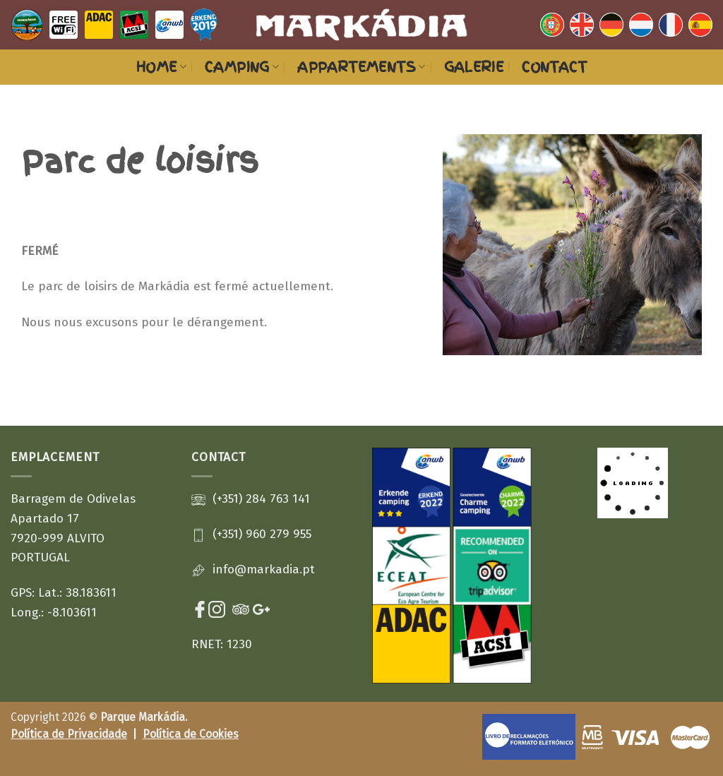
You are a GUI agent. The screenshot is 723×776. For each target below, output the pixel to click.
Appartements (361, 67)
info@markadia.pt (264, 569)
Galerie (474, 67)
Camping (242, 67)
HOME (161, 67)
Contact (554, 67)
